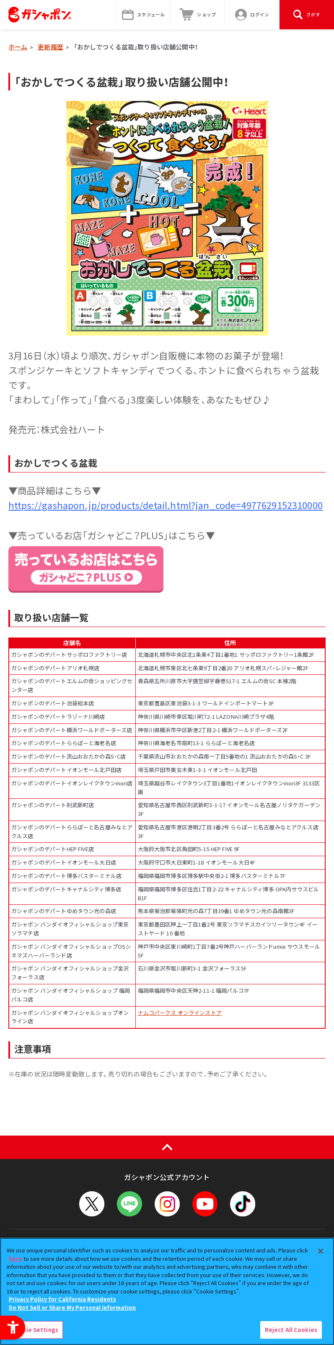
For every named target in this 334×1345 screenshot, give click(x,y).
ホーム (17, 46)
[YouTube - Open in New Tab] (204, 1203)
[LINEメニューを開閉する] (129, 1203)
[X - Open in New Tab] (91, 1203)
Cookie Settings (34, 1330)
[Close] (320, 1251)
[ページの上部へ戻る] (167, 1147)
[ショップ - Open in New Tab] (198, 14)
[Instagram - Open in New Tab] (167, 1203)
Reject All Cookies (291, 1330)
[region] (167, 1291)
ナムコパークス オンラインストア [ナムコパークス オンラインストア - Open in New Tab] (180, 1013)
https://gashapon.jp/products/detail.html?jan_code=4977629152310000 (165, 504)
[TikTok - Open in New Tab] (242, 1203)
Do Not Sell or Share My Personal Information (72, 1307)
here (15, 1258)
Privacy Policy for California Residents (62, 1299)
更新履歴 (50, 46)
